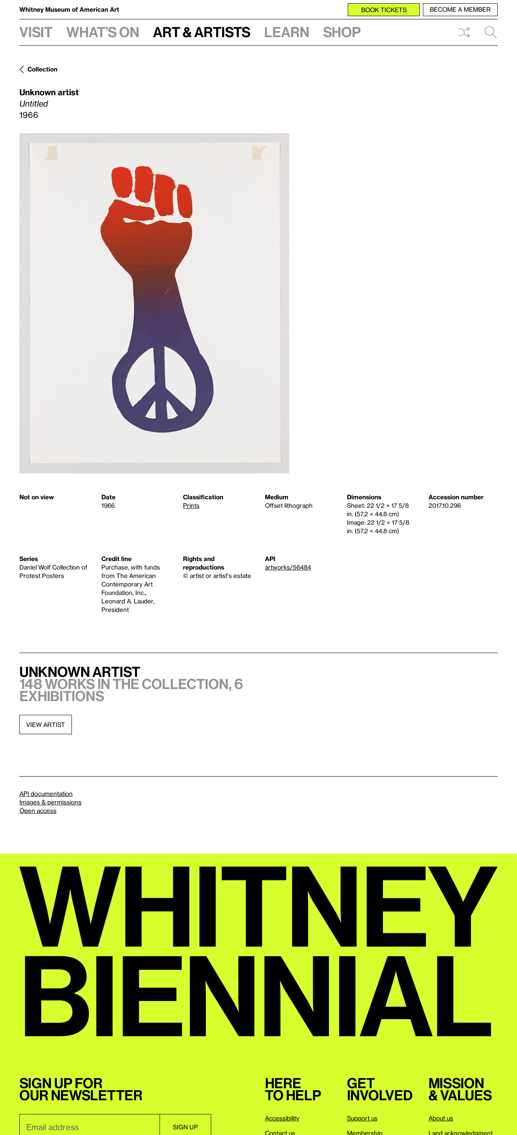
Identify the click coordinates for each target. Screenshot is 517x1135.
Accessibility (282, 1118)
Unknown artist (49, 92)
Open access (38, 810)
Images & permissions (50, 802)
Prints (191, 505)
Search (490, 32)
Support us (362, 1118)
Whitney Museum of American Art (69, 9)
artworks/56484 (288, 567)
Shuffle (464, 32)
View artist (45, 724)
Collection (42, 69)
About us (441, 1118)
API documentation (46, 793)
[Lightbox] (154, 303)
